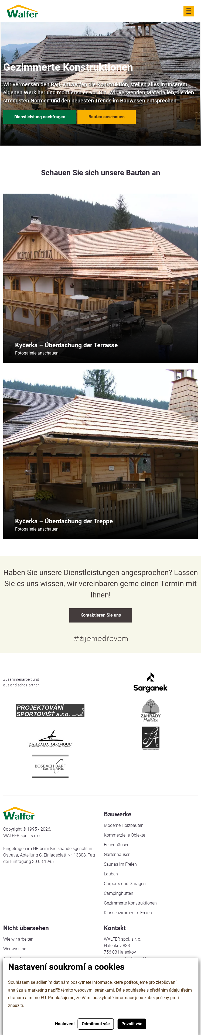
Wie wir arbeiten (18, 939)
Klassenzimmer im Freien (128, 912)
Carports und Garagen (125, 883)
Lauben (111, 873)
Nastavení (64, 1023)
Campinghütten (118, 893)
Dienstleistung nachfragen (39, 116)
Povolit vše (131, 1023)
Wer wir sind (14, 948)
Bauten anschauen (106, 116)
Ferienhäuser (116, 844)
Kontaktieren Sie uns (100, 615)
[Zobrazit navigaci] (188, 11)
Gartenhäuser (117, 854)
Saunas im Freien (120, 864)
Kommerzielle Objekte (124, 835)
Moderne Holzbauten (124, 825)
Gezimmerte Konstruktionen (130, 903)
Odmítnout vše (96, 1023)
